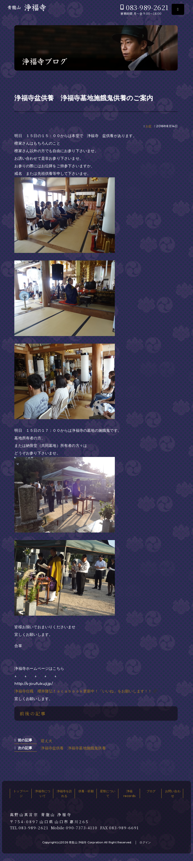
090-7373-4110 (82, 827)
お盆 (149, 126)
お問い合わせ (172, 793)
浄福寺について (42, 793)
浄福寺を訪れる (64, 793)
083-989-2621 (147, 7)
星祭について (107, 793)
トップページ (21, 793)
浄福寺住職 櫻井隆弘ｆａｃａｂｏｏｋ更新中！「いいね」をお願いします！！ (83, 691)
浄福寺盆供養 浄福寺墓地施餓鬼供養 (73, 748)
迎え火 (46, 740)
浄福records (129, 793)
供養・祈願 (86, 791)
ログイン (145, 842)
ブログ (151, 791)
